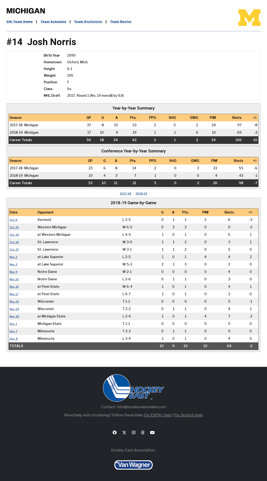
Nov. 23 (16, 301)
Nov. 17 (15, 294)
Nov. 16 (15, 286)
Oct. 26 (15, 242)
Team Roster (132, 21)
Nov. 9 (15, 272)
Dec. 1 (14, 324)
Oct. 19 (15, 227)
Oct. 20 (15, 235)
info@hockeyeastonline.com (141, 407)
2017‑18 (123, 193)
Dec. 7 (14, 331)
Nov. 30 (16, 316)
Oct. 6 (14, 220)
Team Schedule (58, 21)
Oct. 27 (15, 249)
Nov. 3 (14, 264)
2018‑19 (143, 193)
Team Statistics (97, 21)
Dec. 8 (15, 338)
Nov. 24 (16, 309)
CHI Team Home (21, 21)
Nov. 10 (15, 279)
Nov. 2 (14, 257)
